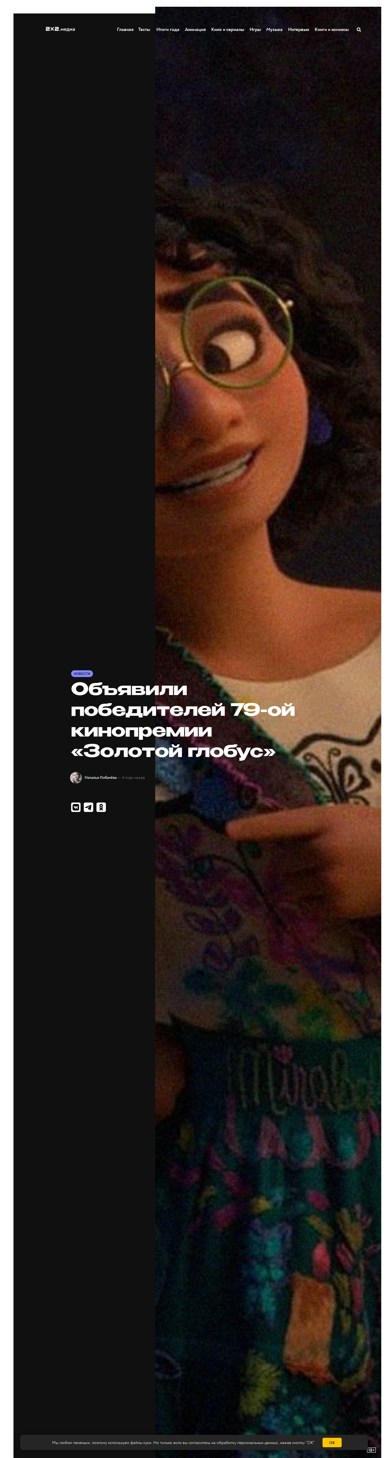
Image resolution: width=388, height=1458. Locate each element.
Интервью (299, 29)
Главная (125, 29)
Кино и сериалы (228, 29)
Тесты (143, 29)
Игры (255, 29)
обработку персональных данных (247, 1442)
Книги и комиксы (332, 29)
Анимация (195, 29)
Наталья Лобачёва (101, 777)
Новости (82, 674)
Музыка (274, 29)
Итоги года (168, 29)
